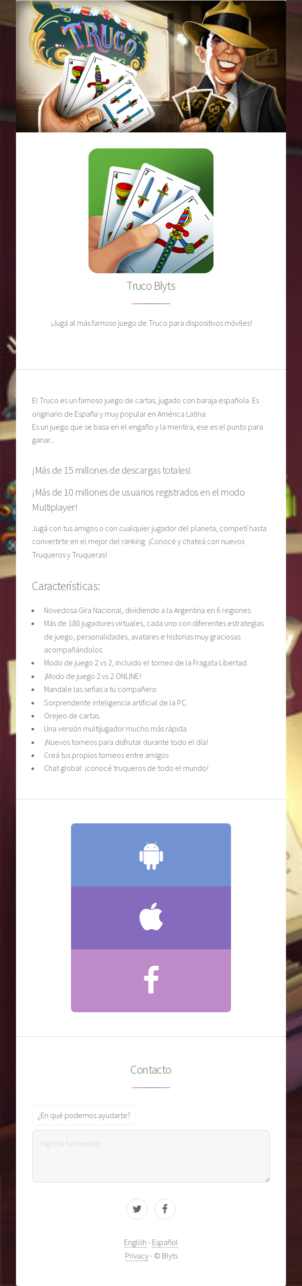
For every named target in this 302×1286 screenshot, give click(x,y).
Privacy (136, 1256)
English (135, 1242)
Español (165, 1242)
